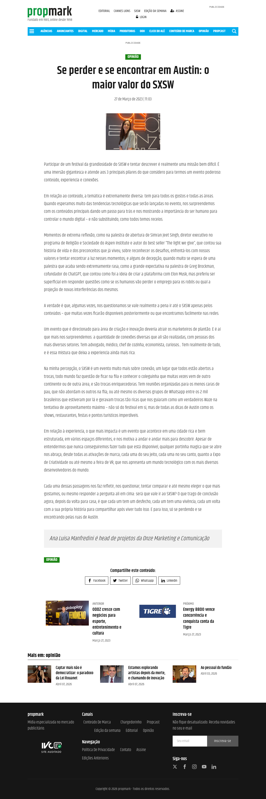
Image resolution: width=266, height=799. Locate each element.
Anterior (98, 604)
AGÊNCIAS (46, 31)
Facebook (96, 580)
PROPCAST (219, 31)
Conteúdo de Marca (97, 722)
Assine (141, 750)
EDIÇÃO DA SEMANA (155, 11)
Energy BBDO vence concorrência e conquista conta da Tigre (199, 618)
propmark (124, 789)
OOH (142, 31)
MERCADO (97, 31)
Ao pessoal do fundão (216, 668)
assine (177, 11)
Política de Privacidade (98, 750)
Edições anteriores (95, 758)
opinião (133, 57)
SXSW (137, 11)
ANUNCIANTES (65, 31)
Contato (125, 750)
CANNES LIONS (122, 11)
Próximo (188, 604)
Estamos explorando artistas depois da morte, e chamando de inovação (146, 673)
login (141, 17)
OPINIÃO (204, 31)
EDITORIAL (104, 11)
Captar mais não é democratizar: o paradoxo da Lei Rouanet (74, 673)
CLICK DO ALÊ (157, 31)
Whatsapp (144, 580)
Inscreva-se (222, 741)
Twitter (120, 580)
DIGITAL (82, 31)
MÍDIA (111, 31)
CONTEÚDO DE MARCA (181, 31)
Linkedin (169, 580)
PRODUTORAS (127, 31)
